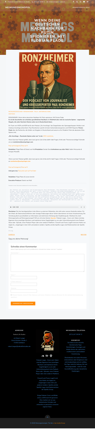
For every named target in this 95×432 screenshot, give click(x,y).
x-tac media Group (59, 427)
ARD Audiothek (48, 137)
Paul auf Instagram (14, 146)
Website (13, 289)
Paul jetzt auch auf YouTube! (27, 171)
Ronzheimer (28, 112)
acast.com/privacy (23, 186)
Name (13, 275)
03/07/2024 (12, 114)
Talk (36, 112)
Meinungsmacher (16, 112)
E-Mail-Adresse (16, 282)
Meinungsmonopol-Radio (81, 7)
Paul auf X (24, 146)
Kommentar (15, 253)
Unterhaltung (45, 112)
